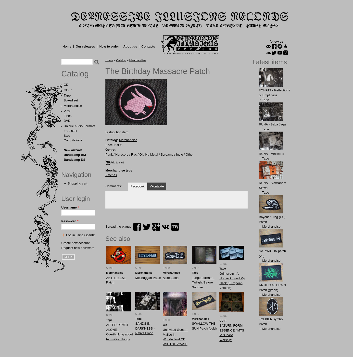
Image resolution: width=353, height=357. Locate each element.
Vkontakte (157, 186)
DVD (67, 121)
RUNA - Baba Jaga (272, 124)
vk (165, 227)
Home (67, 46)
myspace (175, 227)
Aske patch (170, 278)
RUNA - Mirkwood (271, 154)
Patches (111, 175)
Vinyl (67, 111)
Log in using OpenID (80, 235)
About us (130, 46)
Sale (67, 135)
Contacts (148, 46)
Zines (68, 116)
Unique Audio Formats (79, 126)
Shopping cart (77, 183)
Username (70, 207)
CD (66, 84)
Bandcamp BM (75, 155)
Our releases (85, 46)
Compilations (73, 140)
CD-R (68, 90)
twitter (147, 227)
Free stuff (70, 131)
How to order (109, 46)
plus (156, 227)
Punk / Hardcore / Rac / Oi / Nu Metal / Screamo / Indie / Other (149, 154)
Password (69, 221)
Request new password (77, 248)
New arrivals (73, 150)
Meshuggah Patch (148, 278)
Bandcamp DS (74, 159)
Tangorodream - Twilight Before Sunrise (203, 282)
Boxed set (71, 100)
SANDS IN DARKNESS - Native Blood (145, 328)
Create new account (75, 243)
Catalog (75, 73)
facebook (137, 227)
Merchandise (73, 106)
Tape (67, 95)
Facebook (137, 186)
